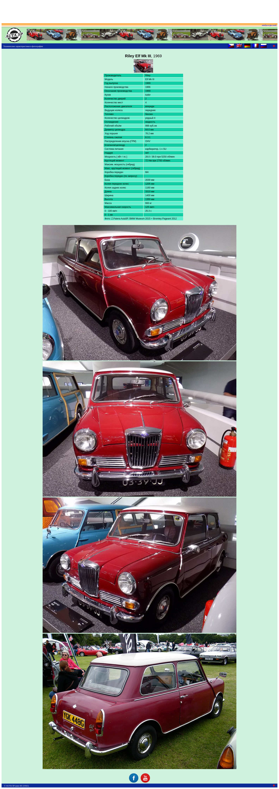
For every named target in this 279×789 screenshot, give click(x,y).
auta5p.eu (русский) (269, 25)
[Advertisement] (139, 10)
